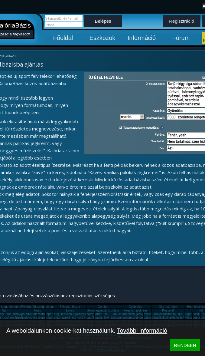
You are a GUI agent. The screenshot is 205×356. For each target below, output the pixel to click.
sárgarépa (20, 317)
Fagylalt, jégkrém (135, 310)
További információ (142, 330)
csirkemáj (11, 317)
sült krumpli (86, 317)
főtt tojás (174, 314)
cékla (171, 317)
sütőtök (34, 314)
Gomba (103, 306)
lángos (139, 317)
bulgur (58, 314)
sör (9, 314)
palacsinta (150, 317)
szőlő (147, 314)
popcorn (198, 317)
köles (188, 317)
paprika (91, 317)
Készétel (168, 310)
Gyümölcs (135, 306)
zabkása (100, 317)
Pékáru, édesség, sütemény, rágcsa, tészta (50, 306)
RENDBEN (185, 345)
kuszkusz (125, 314)
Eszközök (102, 38)
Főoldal (63, 38)
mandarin (166, 314)
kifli (115, 314)
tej (107, 314)
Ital (201, 310)
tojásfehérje (184, 317)
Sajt (4, 310)
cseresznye (45, 317)
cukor (57, 317)
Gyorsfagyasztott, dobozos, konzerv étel (113, 310)
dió (180, 314)
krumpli (99, 314)
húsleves (27, 317)
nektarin (116, 317)
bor (74, 317)
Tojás (37, 310)
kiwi (106, 317)
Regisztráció (181, 21)
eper (50, 314)
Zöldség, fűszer (70, 306)
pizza (131, 314)
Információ (142, 38)
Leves (70, 310)
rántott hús (134, 317)
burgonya (76, 314)
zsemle (42, 314)
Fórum (181, 38)
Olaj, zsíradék (168, 306)
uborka (156, 314)
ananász (125, 317)
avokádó (67, 317)
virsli (197, 314)
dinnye (17, 314)
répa (188, 314)
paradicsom (29, 314)
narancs (91, 314)
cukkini (34, 317)
